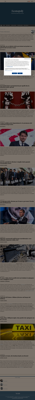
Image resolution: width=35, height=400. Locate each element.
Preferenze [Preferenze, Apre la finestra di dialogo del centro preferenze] (14, 73)
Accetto (20, 73)
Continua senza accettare (27, 58)
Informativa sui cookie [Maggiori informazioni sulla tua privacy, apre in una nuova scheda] (10, 66)
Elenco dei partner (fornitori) (8, 70)
